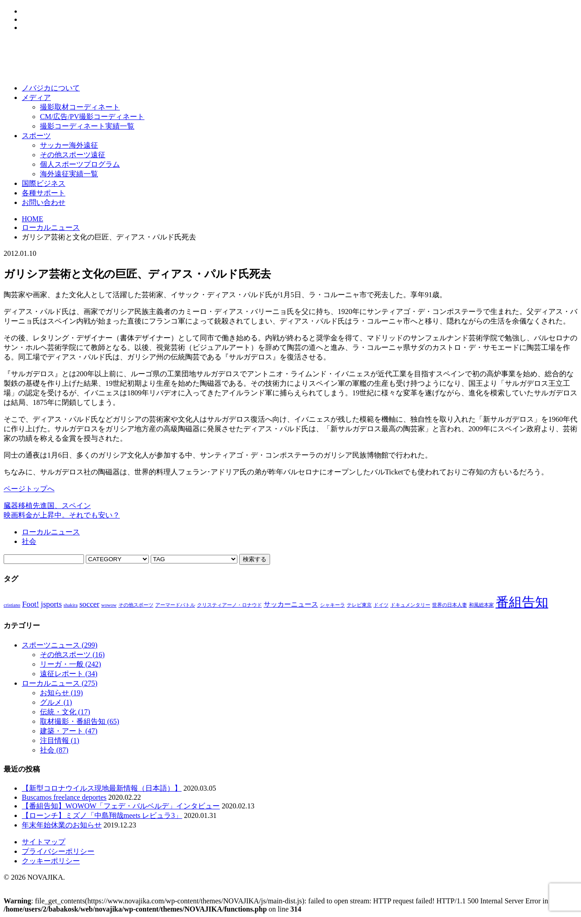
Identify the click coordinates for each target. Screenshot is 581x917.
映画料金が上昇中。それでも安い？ (62, 515)
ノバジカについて (51, 88)
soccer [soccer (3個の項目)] (89, 604)
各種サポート (43, 193)
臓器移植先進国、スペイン (47, 505)
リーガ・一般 (70, 664)
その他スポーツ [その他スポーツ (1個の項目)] (135, 605)
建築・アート (69, 731)
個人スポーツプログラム (80, 164)
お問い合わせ (43, 202)
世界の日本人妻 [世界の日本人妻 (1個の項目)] (449, 605)
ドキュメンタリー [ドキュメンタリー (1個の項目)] (410, 605)
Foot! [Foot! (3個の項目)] (30, 604)
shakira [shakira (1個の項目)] (71, 605)
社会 (29, 541)
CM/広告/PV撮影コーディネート (92, 116)
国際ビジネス (43, 183)
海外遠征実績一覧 (69, 174)
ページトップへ (29, 489)
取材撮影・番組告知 (79, 721)
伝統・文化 (65, 712)
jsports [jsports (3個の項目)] (51, 604)
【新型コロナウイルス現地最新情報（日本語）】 (102, 788)
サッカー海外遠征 (69, 145)
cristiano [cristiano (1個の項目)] (12, 605)
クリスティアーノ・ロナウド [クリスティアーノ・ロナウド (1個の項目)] (229, 605)
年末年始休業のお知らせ (62, 825)
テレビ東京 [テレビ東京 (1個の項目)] (359, 605)
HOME (32, 219)
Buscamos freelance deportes (64, 797)
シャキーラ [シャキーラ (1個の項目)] (332, 605)
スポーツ (36, 136)
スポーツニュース (60, 645)
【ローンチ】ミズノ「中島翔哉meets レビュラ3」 (102, 815)
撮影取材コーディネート (80, 107)
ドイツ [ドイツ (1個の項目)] (381, 605)
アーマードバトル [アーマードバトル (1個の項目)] (175, 605)
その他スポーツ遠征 (72, 155)
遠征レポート (69, 674)
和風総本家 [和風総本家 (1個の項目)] (481, 605)
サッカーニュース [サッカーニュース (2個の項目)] (291, 604)
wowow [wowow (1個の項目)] (109, 605)
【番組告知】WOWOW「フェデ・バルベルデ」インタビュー (121, 806)
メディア (36, 97)
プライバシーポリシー (58, 851)
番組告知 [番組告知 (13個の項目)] (522, 602)
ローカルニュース (51, 227)
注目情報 (59, 740)
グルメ (56, 702)
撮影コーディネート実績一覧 (87, 126)
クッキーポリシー (51, 861)
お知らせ (61, 693)
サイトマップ (43, 842)
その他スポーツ (72, 654)
